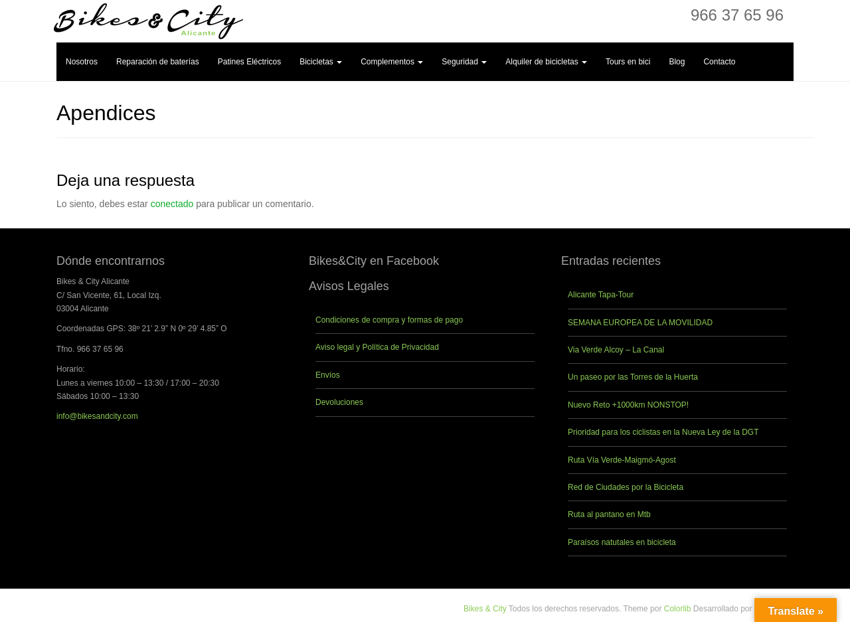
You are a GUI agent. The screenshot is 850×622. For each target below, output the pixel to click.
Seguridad (464, 61)
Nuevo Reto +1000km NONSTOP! (628, 405)
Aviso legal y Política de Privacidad (377, 347)
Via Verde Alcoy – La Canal (616, 349)
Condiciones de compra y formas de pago (389, 320)
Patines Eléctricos (249, 61)
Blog (677, 61)
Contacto (719, 61)
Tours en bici (628, 61)
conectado (172, 203)
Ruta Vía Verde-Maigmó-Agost (622, 460)
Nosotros (82, 61)
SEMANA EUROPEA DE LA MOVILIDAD (640, 322)
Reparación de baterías (157, 61)
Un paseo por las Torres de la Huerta (633, 377)
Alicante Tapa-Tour (601, 294)
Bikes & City (485, 608)
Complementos (392, 61)
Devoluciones (339, 402)
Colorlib (677, 608)
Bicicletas (320, 61)
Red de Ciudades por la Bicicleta (625, 487)
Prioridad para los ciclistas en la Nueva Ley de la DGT (663, 432)
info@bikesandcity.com (97, 416)
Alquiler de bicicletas (546, 61)
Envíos (327, 375)
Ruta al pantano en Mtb (609, 514)
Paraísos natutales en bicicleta (622, 542)
